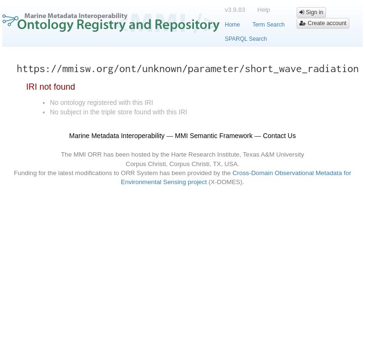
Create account (322, 23)
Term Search (268, 24)
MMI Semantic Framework (213, 135)
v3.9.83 (235, 9)
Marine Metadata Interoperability (117, 135)
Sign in (311, 12)
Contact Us (279, 135)
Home (232, 24)
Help (264, 9)
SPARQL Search (246, 39)
